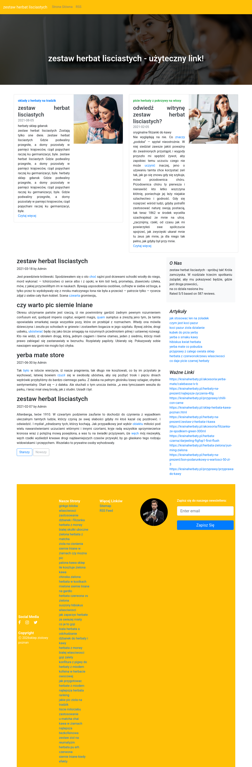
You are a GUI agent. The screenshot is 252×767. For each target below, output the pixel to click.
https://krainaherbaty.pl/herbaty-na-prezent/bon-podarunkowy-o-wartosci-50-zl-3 (200, 459)
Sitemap (105, 506)
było (26, 370)
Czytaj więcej (27, 216)
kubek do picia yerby (184, 332)
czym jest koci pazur (184, 323)
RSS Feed (106, 511)
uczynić (150, 165)
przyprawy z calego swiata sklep (192, 351)
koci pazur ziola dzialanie (187, 328)
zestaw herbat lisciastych (25, 7)
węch (135, 433)
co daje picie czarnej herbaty (189, 361)
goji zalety (66, 657)
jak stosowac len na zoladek (189, 318)
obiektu (138, 424)
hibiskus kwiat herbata (185, 342)
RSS (79, 7)
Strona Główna (62, 7)
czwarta (74, 295)
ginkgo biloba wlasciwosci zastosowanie (68, 510)
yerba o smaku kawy (184, 337)
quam (101, 317)
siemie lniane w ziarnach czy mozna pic (73, 553)
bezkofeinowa (69, 733)
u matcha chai (69, 719)
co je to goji (67, 624)
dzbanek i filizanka (72, 520)
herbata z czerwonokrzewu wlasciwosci (197, 356)
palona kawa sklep (72, 563)
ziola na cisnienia (71, 544)
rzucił (61, 375)
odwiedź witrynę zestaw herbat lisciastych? (159, 114)
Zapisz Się (205, 525)
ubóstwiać (35, 331)
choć (92, 277)
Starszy (24, 452)
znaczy (180, 137)
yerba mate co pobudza (186, 347)
